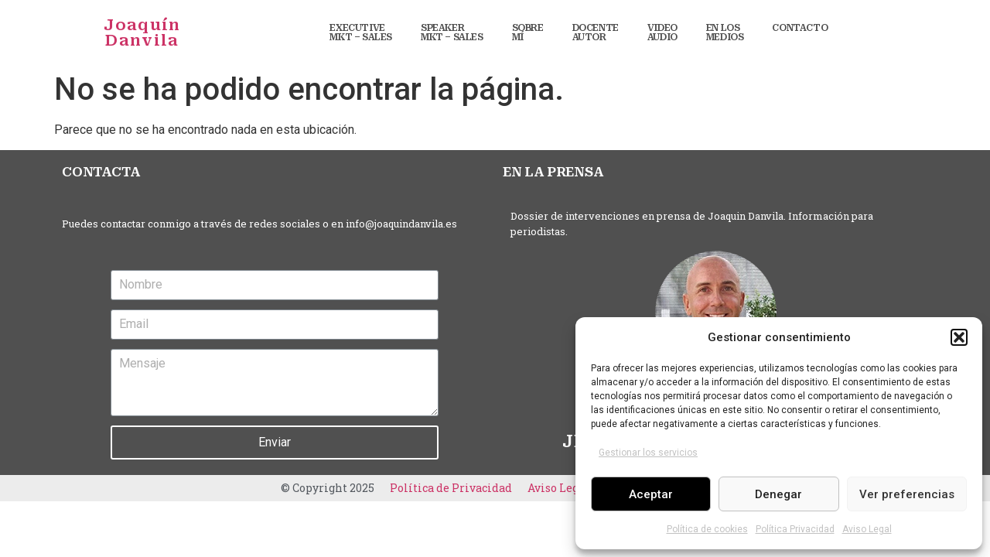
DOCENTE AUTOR (595, 32)
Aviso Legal (867, 529)
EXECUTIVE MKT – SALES (360, 32)
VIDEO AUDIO (662, 32)
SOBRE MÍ (528, 32)
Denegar (778, 494)
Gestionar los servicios (648, 452)
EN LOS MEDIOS (725, 32)
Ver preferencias (906, 494)
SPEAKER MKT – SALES (452, 32)
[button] (959, 337)
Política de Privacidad (451, 487)
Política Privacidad (795, 529)
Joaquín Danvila (142, 32)
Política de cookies (707, 529)
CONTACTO (800, 27)
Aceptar (651, 494)
